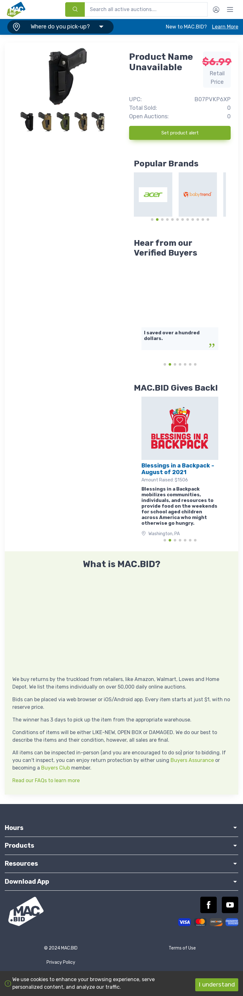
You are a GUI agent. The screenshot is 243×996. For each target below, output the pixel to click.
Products (121, 845)
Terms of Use (182, 948)
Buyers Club (55, 768)
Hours (121, 828)
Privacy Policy (61, 962)
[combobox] (136, 9)
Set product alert (180, 133)
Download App (121, 881)
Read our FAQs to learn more (46, 780)
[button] (59, 27)
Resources (121, 863)
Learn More (225, 27)
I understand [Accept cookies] (217, 984)
